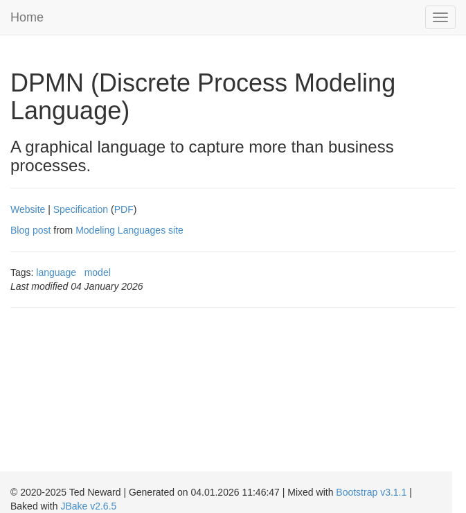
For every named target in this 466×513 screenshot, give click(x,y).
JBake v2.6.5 (88, 506)
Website (27, 209)
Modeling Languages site (129, 230)
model (97, 272)
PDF (124, 209)
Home (27, 17)
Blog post (30, 230)
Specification (80, 209)
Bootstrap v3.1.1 (371, 492)
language (56, 272)
